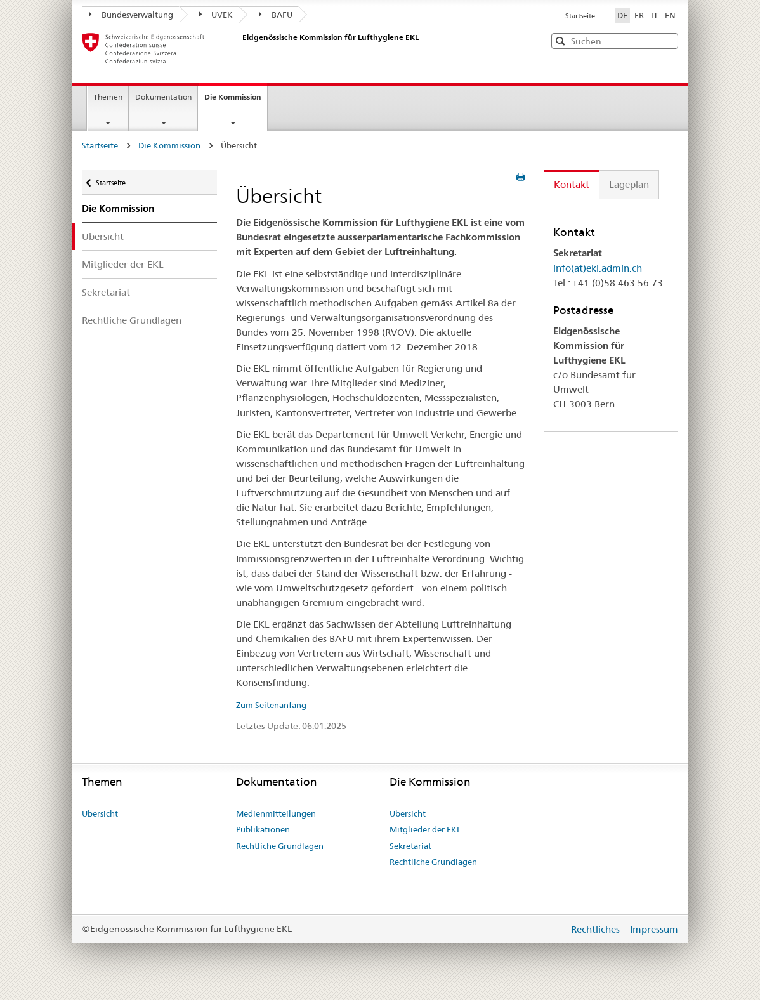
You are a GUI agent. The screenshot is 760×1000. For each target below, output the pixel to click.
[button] (667, 40)
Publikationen (263, 829)
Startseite (580, 15)
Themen (107, 97)
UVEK (216, 14)
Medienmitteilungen (276, 813)
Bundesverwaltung (131, 14)
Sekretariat (106, 292)
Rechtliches (596, 929)
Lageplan (629, 184)
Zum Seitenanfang (271, 705)
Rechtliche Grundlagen (131, 320)
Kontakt (571, 184)
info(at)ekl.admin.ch (597, 268)
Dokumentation (163, 97)
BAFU (275, 14)
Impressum (654, 929)
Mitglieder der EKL (123, 264)
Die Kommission (235, 100)
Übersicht (103, 236)
